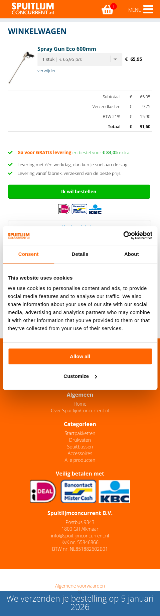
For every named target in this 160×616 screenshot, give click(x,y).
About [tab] (131, 254)
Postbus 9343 (79, 522)
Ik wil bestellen (79, 191)
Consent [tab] (28, 254)
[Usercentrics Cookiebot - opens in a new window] (123, 235)
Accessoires (80, 453)
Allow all (80, 356)
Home (79, 404)
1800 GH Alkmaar (79, 529)
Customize (80, 376)
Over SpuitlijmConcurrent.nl (80, 410)
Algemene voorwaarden (80, 586)
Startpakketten (79, 433)
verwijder (46, 71)
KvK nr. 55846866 (80, 542)
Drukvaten (80, 440)
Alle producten (80, 460)
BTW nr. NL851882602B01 (80, 549)
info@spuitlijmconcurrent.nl (80, 535)
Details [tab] (80, 254)
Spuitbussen (80, 446)
